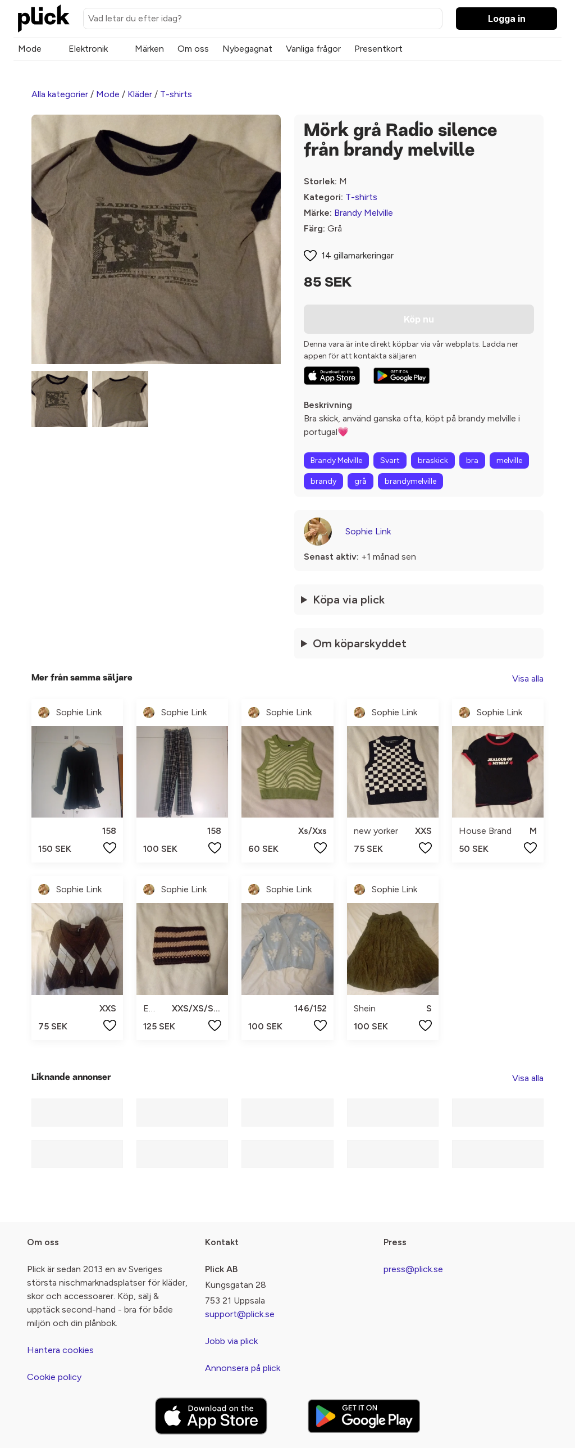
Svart (390, 460)
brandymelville (410, 481)
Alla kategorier (59, 94)
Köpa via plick (349, 599)
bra (472, 460)
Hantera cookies (60, 1350)
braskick (433, 460)
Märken (149, 48)
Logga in (507, 18)
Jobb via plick (231, 1341)
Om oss (193, 48)
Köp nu (419, 319)
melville (509, 460)
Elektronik (88, 48)
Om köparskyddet (360, 643)
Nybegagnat (247, 48)
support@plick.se (240, 1314)
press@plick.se (413, 1269)
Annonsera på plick (242, 1368)
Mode (30, 48)
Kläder (139, 94)
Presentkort (378, 48)
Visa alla (528, 678)
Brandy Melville (363, 212)
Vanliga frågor (313, 48)
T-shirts (176, 94)
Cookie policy (54, 1377)
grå (360, 481)
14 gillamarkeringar (357, 255)
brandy (323, 481)
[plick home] (44, 18)
